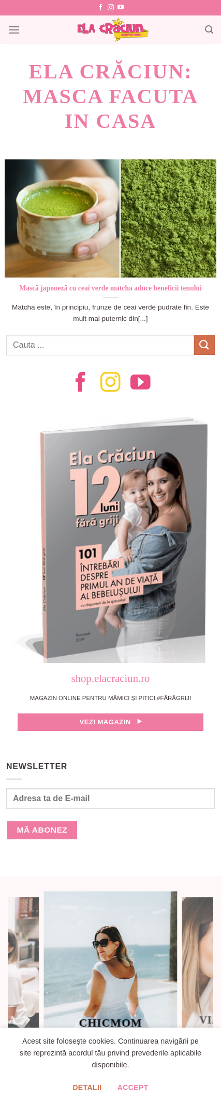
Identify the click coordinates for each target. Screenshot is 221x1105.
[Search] (209, 30)
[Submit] (204, 345)
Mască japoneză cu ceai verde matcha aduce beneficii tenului (110, 288)
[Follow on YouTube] (120, 7)
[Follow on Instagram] (111, 7)
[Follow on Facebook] (100, 7)
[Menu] (14, 29)
